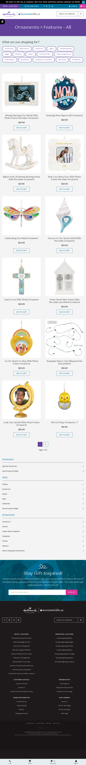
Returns (21, 710)
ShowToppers (10, 60)
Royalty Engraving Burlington (65, 643)
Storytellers (25, 60)
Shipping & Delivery (21, 714)
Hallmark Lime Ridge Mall (21, 658)
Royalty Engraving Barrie (64, 639)
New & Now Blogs (64, 710)
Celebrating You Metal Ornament (21, 239)
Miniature (18, 55)
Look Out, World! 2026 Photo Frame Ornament (21, 425)
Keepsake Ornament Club (64, 688)
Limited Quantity (66, 49)
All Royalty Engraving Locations (64, 662)
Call (10, 762)
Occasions (8, 460)
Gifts (5, 478)
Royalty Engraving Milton (64, 651)
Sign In (74, 7)
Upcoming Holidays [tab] (10, 472)
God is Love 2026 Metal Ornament (21, 300)
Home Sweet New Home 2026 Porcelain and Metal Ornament (64, 302)
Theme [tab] (5, 485)
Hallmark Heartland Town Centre (21, 654)
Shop (30, 762)
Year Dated (62, 60)
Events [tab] (5, 527)
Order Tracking (21, 706)
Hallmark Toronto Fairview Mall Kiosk (21, 666)
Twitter (43, 7)
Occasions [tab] (6, 490)
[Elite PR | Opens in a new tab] (43, 728)
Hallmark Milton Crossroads (22, 662)
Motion (30, 55)
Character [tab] (6, 504)
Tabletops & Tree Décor (43, 60)
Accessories (9, 49)
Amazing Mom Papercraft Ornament (64, 116)
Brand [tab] (4, 495)
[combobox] (67, 14)
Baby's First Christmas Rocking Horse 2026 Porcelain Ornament (21, 179)
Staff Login (64, 714)
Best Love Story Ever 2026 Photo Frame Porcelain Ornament (64, 179)
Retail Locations (10, 7)
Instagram (46, 7)
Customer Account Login (64, 692)
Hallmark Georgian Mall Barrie (21, 651)
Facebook (41, 7)
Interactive (39, 49)
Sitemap (48, 724)
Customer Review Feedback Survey (21, 692)
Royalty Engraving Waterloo (64, 658)
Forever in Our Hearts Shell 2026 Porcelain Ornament (64, 241)
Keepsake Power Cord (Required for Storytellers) (64, 363)
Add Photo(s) (24, 49)
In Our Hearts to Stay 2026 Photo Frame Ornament (21, 363)
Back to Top (56, 724)
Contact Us (21, 688)
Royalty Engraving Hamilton (64, 647)
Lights (51, 49)
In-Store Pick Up (21, 702)
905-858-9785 (30, 7)
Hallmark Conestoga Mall (21, 647)
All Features (76, 60)
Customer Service (21, 684)
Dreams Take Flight (64, 706)
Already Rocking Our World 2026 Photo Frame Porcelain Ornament (21, 118)
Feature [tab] (5, 547)
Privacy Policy (30, 724)
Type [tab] (4, 499)
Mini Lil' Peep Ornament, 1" (64, 423)
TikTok (49, 7)
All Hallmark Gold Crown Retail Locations (22, 674)
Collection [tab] (6, 522)
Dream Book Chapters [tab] (11, 532)
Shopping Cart (81, 7)
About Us (64, 702)
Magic (7, 55)
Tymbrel (59, 733)
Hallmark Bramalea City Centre (21, 639)
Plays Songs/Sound (64, 55)
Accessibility (40, 724)
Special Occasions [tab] (9, 467)
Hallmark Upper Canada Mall (21, 670)
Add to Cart (21, 128)
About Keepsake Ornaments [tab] (13, 551)
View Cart (53, 763)
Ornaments (8, 515)
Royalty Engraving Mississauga (64, 654)
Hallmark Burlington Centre (21, 643)
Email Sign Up (64, 684)
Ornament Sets (45, 55)
